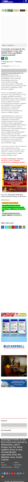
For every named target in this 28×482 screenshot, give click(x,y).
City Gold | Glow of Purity (10, 203)
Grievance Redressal (6, 467)
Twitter (19, 159)
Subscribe (16, 467)
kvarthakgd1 (6, 66)
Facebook (11, 159)
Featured (4, 421)
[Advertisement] (14, 30)
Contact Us (4, 465)
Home (3, 45)
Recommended (6, 430)
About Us (16, 462)
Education (10, 45)
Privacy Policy (17, 465)
